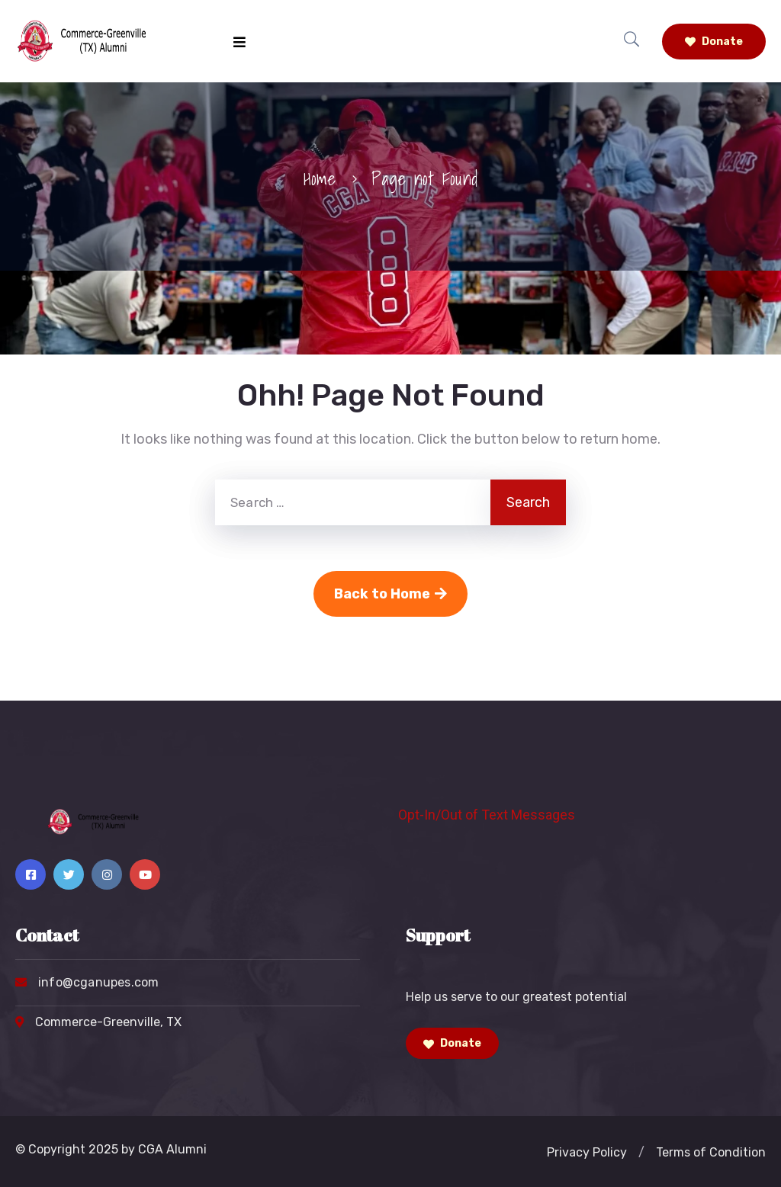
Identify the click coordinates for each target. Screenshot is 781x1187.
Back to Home (390, 593)
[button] (641, 1152)
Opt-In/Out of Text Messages (486, 815)
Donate (714, 41)
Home (320, 178)
